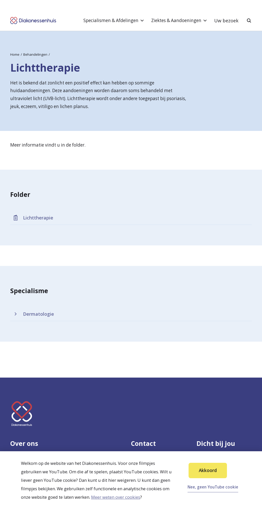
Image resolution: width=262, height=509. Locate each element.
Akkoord (208, 470)
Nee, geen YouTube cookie (213, 486)
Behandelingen (35, 54)
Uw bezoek (226, 20)
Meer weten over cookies (115, 497)
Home (14, 54)
